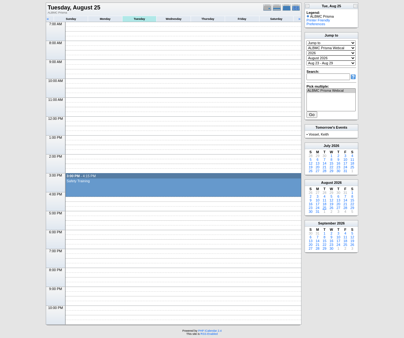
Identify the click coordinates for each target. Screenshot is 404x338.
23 (338, 167)
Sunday (71, 18)
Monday (105, 18)
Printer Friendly (318, 20)
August (327, 182)
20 (317, 167)
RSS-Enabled (209, 333)
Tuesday (139, 18)
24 (345, 167)
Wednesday (173, 18)
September (327, 223)
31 (345, 171)
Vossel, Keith (319, 134)
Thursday (207, 18)
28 (324, 171)
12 (310, 163)
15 (331, 163)
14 (324, 163)
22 (331, 167)
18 (352, 163)
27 (317, 171)
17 (345, 163)
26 (310, 171)
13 (317, 163)
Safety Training (78, 181)
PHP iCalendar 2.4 (210, 330)
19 (310, 167)
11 (352, 159)
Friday (242, 18)
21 (324, 167)
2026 (335, 146)
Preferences (315, 24)
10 (345, 159)
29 (331, 171)
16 (338, 163)
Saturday (276, 18)
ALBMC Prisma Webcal (331, 91)
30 (338, 171)
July (327, 146)
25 (352, 167)
